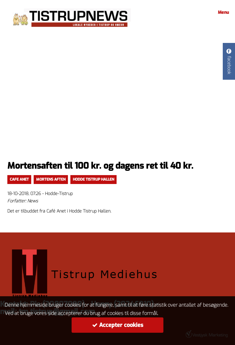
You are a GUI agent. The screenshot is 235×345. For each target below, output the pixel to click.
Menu (222, 12)
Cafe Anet (19, 179)
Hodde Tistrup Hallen (93, 179)
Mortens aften (50, 179)
